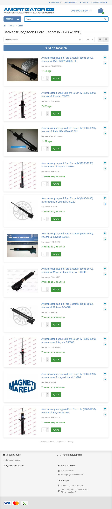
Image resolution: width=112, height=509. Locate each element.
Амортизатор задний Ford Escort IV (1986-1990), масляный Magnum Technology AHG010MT (67, 270)
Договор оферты (13, 460)
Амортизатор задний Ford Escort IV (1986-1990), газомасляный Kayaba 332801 (67, 165)
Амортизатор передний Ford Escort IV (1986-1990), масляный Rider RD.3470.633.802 (68, 130)
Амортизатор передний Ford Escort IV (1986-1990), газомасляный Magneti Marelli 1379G (68, 376)
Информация (12, 454)
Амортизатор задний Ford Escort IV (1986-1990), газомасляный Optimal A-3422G (67, 200)
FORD (12, 26)
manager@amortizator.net (72, 475)
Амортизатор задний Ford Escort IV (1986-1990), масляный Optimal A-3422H (67, 305)
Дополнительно (14, 465)
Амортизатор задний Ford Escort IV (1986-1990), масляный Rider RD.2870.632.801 (67, 59)
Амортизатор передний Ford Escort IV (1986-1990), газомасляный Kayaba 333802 (68, 340)
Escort (20, 26)
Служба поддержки (69, 454)
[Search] (66, 19)
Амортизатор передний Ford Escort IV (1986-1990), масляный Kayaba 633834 (68, 411)
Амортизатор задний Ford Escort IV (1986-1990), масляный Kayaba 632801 (67, 235)
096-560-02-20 (67, 471)
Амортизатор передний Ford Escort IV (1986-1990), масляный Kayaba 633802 (68, 94)
